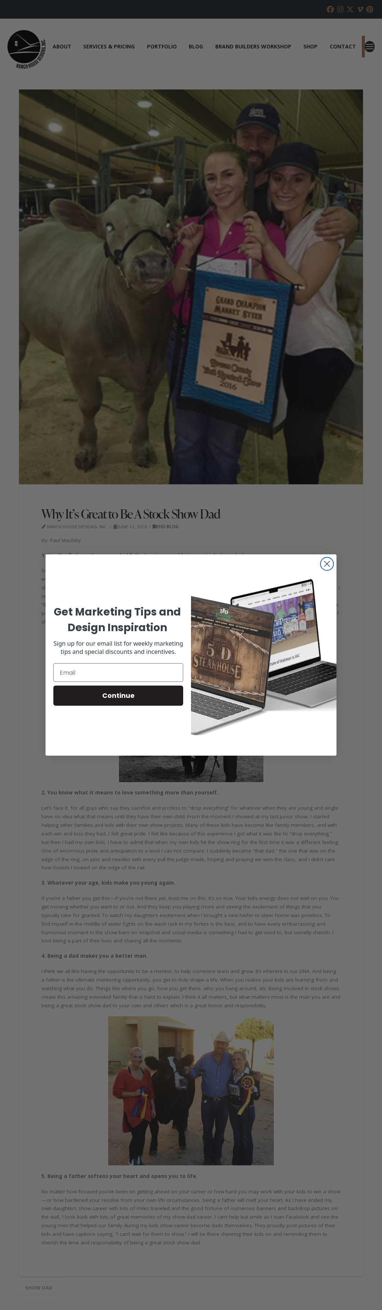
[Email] (118, 672)
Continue (118, 695)
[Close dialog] (327, 563)
